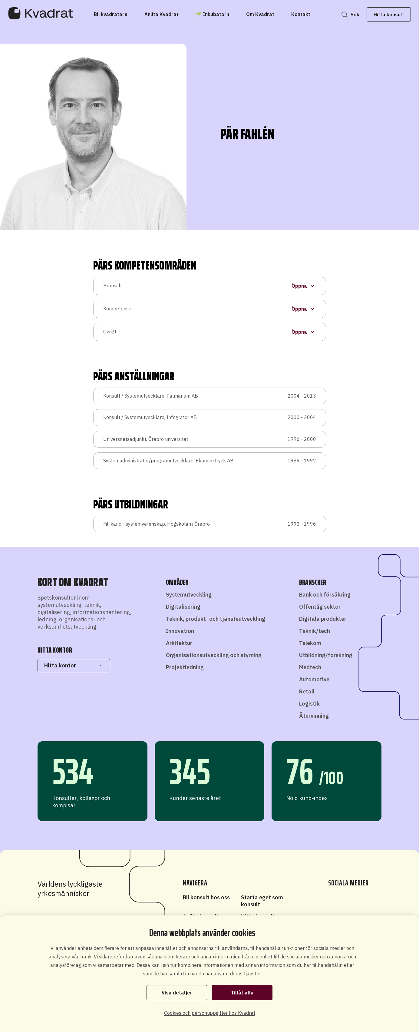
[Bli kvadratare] (110, 14)
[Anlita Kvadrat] (161, 14)
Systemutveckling (189, 594)
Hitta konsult (377, 15)
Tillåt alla (242, 992)
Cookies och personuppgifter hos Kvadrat (209, 1013)
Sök (343, 15)
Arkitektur (179, 643)
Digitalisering (183, 606)
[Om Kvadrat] (260, 14)
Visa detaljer (177, 992)
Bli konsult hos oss (206, 897)
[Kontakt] (300, 14)
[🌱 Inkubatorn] (212, 14)
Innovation (180, 630)
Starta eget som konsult (262, 901)
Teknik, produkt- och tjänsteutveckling (215, 618)
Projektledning (185, 667)
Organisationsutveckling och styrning (214, 655)
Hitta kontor (73, 665)
